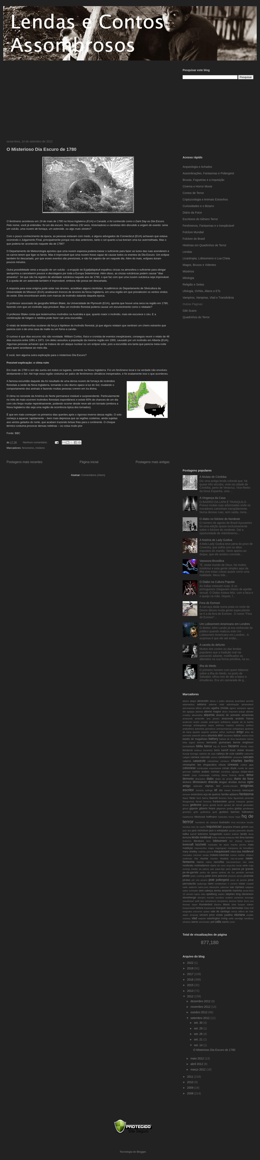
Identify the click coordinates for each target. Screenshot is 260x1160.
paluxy (205, 869)
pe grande (247, 869)
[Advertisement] (88, 99)
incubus (187, 827)
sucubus (219, 897)
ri (228, 883)
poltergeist (222, 879)
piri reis (195, 880)
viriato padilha (224, 915)
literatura (199, 841)
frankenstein (220, 801)
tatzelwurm (210, 901)
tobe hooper (238, 904)
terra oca (248, 901)
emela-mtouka (230, 786)
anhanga (187, 725)
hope (238, 817)
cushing (215, 775)
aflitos (199, 708)
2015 (190, 985)
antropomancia (224, 729)
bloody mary (246, 746)
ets (221, 790)
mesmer (197, 855)
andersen (187, 722)
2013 (190, 990)
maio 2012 (197, 1058)
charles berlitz (242, 761)
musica (224, 858)
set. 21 (198, 1039)
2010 (190, 1082)
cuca (194, 775)
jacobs (232, 830)
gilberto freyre (207, 808)
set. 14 (198, 1045)
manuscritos (200, 848)
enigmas (247, 786)
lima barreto (247, 837)
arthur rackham (227, 732)
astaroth (196, 735)
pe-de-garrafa (190, 872)
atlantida (212, 735)
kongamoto (215, 834)
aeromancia (188, 708)
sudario (229, 897)
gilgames (221, 808)
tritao (246, 908)
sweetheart (188, 901)
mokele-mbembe (219, 855)
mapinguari (220, 848)
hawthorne (188, 817)
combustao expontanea (209, 768)
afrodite (206, 708)
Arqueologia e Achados (197, 166)
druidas (232, 782)
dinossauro (200, 782)
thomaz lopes (190, 904)
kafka (186, 834)
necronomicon (233, 862)
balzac (237, 735)
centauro (224, 761)
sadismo (193, 887)
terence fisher (236, 901)
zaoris (225, 921)
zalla (218, 921)
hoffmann (211, 816)
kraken (227, 834)
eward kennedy (232, 790)
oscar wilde (242, 865)
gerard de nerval (233, 805)
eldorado (197, 786)
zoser (232, 922)
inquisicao (214, 827)
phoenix (232, 876)
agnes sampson (238, 708)
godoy (238, 808)
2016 (190, 979)
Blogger (141, 1151)
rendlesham (221, 883)
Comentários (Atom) (93, 475)
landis (243, 834)
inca (233, 822)
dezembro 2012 (200, 1001)
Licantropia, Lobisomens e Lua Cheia (206, 258)
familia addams (230, 794)
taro (202, 901)
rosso (242, 883)
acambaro (240, 701)
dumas (242, 782)
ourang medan (190, 869)
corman (215, 771)
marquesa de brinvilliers (240, 848)
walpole (202, 918)
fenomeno (28, 447)
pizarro (204, 880)
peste (186, 875)
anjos (211, 725)
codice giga (247, 765)
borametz (208, 750)
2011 (190, 1076)
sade (185, 887)
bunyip (186, 753)
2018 (190, 968)
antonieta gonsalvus (205, 729)
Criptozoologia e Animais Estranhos (205, 199)
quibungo (202, 883)
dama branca (229, 775)
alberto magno (212, 711)
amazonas (247, 715)
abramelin (203, 701)
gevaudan (248, 805)
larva (251, 834)
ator (220, 735)
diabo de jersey (224, 779)
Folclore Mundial (193, 232)
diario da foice (243, 778)
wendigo (239, 918)
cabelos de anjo (207, 753)
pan (212, 869)
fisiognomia (188, 801)
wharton (187, 922)
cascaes (248, 757)
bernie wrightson (243, 742)
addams (201, 704)
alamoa (199, 711)
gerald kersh (216, 805)
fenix (230, 798)
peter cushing (198, 876)
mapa (211, 848)
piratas (186, 880)
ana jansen (213, 718)
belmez (200, 742)
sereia (217, 890)
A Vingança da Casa (213, 497)
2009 (190, 1087)
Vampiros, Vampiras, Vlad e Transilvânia (208, 297)
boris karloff (221, 750)
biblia (199, 746)
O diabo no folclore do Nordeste (220, 519)
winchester (204, 922)
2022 (190, 962)
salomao (224, 887)
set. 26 (198, 1034)
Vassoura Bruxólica (212, 560)
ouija (251, 865)
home (231, 817)
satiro (185, 890)
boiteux (198, 750)
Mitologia (188, 278)
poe (211, 880)
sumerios (238, 897)
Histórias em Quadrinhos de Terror (204, 245)
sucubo (210, 897)
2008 (190, 1093)
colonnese (189, 768)
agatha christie (219, 708)
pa (200, 869)
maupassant (221, 851)
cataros (187, 761)
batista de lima (227, 739)
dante (241, 775)
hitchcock (199, 816)
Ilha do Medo (208, 665)
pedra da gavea (208, 872)
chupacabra (210, 764)
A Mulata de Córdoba (213, 476)
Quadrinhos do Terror (196, 317)
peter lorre (211, 875)
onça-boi (230, 865)
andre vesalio (200, 722)
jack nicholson (200, 830)
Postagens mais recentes (24, 462)
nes (244, 862)
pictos (240, 876)
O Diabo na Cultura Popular (217, 581)
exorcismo (197, 794)
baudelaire (241, 739)
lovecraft (188, 844)
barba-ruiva (248, 735)
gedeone (195, 804)
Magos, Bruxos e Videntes (199, 264)
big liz (216, 746)
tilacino (217, 904)
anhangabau (199, 725)
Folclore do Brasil (194, 238)
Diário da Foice (192, 212)
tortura (199, 908)
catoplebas (213, 761)
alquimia (209, 715)
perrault (249, 872)
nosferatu (188, 865)
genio (205, 805)
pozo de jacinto (238, 880)
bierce (208, 746)
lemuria (187, 837)
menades (187, 855)
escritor (188, 790)
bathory (213, 738)
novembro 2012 (200, 1006)
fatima (205, 798)
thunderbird (205, 904)
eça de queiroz (211, 794)
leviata (221, 837)
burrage (194, 753)
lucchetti (201, 844)
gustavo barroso (229, 812)
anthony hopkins (225, 725)
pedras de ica (227, 872)
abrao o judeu (217, 701)
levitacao (230, 837)
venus (234, 911)
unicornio (197, 911)
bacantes (228, 735)
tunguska (187, 911)
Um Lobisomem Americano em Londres (225, 624)
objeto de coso (218, 865)
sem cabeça (206, 890)
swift (197, 901)
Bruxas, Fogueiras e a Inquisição (203, 179)
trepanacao (209, 908)
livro (208, 841)
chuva (222, 764)
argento (205, 732)
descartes (200, 779)
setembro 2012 (200, 1018)
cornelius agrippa (230, 771)
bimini (224, 746)
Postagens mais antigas (153, 462)
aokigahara (238, 729)
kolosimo (203, 834)
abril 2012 (197, 1064)
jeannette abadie (244, 830)
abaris (186, 701)
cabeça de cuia (225, 753)
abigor (193, 701)
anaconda (227, 718)
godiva (230, 808)
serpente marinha (232, 890)
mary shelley (190, 851)
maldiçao (188, 848)
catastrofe (199, 761)
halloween (247, 812)
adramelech (247, 704)
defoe (249, 775)
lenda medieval (201, 837)
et (215, 790)
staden (221, 894)
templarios (222, 901)
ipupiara (227, 826)
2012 (190, 996)
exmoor (186, 794)
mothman (187, 858)
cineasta (233, 764)
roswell (249, 883)
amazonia (188, 718)
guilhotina (205, 812)
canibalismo (225, 757)
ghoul (185, 808)
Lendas (187, 251)
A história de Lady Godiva (216, 540)
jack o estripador (218, 830)
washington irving (217, 918)
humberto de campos (206, 822)
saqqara (249, 887)
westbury (248, 918)
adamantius (188, 704)
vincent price (207, 915)
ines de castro (198, 827)
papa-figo (220, 869)
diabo (210, 778)
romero (233, 883)
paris (228, 869)
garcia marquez (236, 801)
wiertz (194, 921)
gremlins (187, 812)
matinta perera (205, 851)
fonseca (207, 801)
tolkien (250, 904)
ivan (251, 827)
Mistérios (188, 271)
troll (251, 908)
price (250, 880)
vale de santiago (220, 911)
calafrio (239, 753)
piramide (248, 875)
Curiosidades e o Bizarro (198, 206)
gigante (193, 808)
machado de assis (218, 844)
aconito (249, 701)
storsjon (202, 897)
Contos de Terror (193, 193)
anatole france (244, 718)
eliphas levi (212, 786)
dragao (223, 782)
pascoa (236, 869)
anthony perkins (244, 725)
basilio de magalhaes (195, 739)
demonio (188, 778)
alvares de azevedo (228, 715)
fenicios (223, 798)
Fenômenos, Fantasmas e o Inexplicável (208, 225)
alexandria (197, 715)
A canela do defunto (212, 644)
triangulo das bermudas (229, 908)
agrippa (190, 711)
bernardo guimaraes (219, 742)
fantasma (246, 794)
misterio (40, 447)
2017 (190, 974)
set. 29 (198, 1028)
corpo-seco (247, 771)
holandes (222, 817)
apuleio (196, 732)
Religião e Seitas (193, 284)
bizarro (233, 746)
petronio (222, 875)
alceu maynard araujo (233, 711)
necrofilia (219, 862)
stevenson (247, 894)
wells (231, 918)
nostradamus (201, 865)
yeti (212, 921)
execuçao (247, 790)
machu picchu (238, 844)
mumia (204, 858)
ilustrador (224, 822)
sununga (249, 897)
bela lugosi (189, 742)
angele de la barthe (242, 722)
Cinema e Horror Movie (197, 186)
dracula (213, 782)
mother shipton (245, 855)
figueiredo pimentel (243, 798)
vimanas (194, 915)
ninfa (251, 862)
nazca (200, 862)
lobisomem (220, 840)
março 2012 (198, 1069)
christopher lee (192, 764)
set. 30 (198, 1022)
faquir (185, 798)
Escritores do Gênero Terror (200, 219)
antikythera (188, 729)
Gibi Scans (190, 310)
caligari (186, 757)
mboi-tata (235, 851)
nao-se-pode (237, 858)
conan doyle (229, 768)
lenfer (215, 837)
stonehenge (189, 897)
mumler (214, 858)
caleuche (248, 753)
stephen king (233, 894)
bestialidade (189, 746)
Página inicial (89, 462)
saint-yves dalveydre (208, 887)
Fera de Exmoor (210, 603)
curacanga (204, 775)
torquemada (189, 908)
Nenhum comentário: (35, 442)
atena (204, 735)
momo (233, 855)
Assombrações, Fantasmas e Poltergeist (208, 173)
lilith (237, 837)
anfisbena (225, 722)
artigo (240, 731)
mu (196, 858)
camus (214, 757)
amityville (199, 718)
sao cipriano (237, 887)
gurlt (215, 812)
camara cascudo (200, 757)
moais (206, 855)
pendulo (240, 872)
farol (199, 798)
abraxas (230, 701)
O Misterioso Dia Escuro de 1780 (41, 149)
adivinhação (233, 704)
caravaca (237, 757)
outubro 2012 (199, 1012)
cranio (186, 775)
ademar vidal (216, 704)
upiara (206, 911)
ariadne (214, 732)
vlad (194, 918)
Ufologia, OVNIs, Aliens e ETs (201, 291)
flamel (199, 801)
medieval (247, 851)
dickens (187, 782)
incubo (250, 822)
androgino (214, 722)
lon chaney (235, 841)
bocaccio (188, 750)
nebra (209, 862)
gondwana (248, 808)
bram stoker (237, 750)
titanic (226, 904)
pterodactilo (189, 883)
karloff (193, 834)
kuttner (235, 834)
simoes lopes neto (195, 894)
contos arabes (200, 771)
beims (250, 739)
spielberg (211, 894)
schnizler (193, 890)
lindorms (187, 841)
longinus (249, 841)
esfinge (209, 790)
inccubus (240, 822)
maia (250, 844)
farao (192, 798)
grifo (196, 812)
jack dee (187, 830)
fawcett (213, 798)
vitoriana (239, 914)
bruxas (249, 750)
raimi (210, 883)
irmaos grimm (241, 826)
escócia (200, 790)
